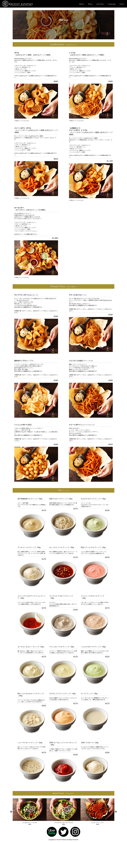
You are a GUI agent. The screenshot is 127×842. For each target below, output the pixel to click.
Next (116, 812)
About (81, 4)
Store (122, 4)
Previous (11, 812)
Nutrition (100, 4)
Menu (90, 4)
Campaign (112, 4)
